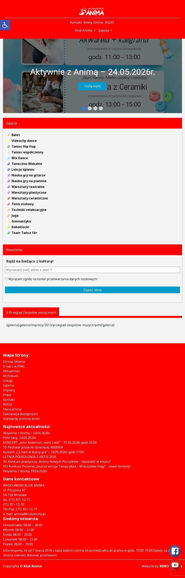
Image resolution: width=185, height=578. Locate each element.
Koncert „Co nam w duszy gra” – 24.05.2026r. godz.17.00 (43, 452)
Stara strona (12, 409)
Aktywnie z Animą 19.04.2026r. (25, 471)
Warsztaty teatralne (28, 187)
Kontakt (9, 399)
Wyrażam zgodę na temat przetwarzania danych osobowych (51, 279)
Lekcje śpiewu (23, 169)
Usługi (8, 380)
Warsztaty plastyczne (29, 192)
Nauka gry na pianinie (29, 181)
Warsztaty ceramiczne (30, 198)
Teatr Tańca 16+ (24, 233)
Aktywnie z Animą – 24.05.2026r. (92, 72)
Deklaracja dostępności (20, 414)
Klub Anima (33, 566)
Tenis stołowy (23, 204)
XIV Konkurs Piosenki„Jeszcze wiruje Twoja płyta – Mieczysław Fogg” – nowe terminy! (66, 466)
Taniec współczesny (27, 152)
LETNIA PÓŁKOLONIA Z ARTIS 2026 (29, 457)
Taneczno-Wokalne (27, 164)
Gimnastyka (21, 221)
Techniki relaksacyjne (29, 210)
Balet (16, 135)
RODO (7, 404)
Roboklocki (20, 227)
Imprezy (9, 390)
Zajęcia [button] (104, 30)
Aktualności (11, 371)
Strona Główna (14, 361)
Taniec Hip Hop (24, 146)
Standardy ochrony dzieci (21, 418)
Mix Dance (20, 158)
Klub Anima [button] (84, 30)
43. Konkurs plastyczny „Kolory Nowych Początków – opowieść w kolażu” (57, 461)
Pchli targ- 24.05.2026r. (19, 438)
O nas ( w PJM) (13, 366)
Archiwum (10, 376)
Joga (15, 215)
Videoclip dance (24, 140)
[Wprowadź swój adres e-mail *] (92, 270)
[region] (92, 76)
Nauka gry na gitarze (28, 175)
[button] (92, 76)
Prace (7, 395)
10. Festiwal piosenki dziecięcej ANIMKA (33, 447)
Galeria (8, 385)
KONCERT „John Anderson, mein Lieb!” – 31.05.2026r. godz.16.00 (50, 442)
